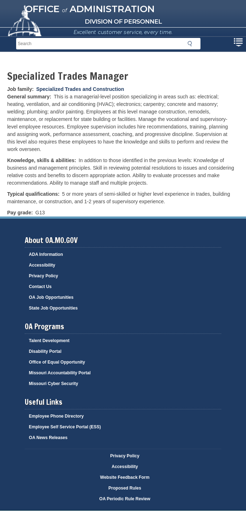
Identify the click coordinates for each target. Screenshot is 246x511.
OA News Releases (48, 437)
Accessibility (42, 265)
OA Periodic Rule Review (124, 498)
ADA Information (46, 254)
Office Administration (90, 9)
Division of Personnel (123, 21)
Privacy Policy (43, 275)
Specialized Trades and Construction (80, 89)
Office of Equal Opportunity (57, 362)
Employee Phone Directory (56, 416)
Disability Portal (45, 351)
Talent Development (49, 340)
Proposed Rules (124, 488)
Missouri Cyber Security (53, 383)
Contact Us (40, 286)
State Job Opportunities (53, 308)
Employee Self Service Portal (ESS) (65, 426)
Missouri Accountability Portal (60, 372)
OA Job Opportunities (51, 297)
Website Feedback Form (125, 477)
